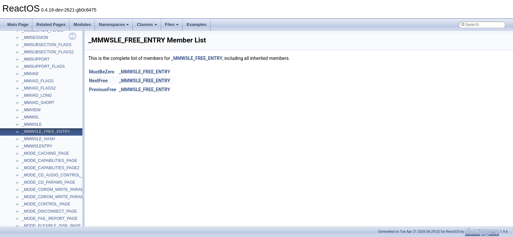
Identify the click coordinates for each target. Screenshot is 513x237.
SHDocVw (31, 79)
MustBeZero (101, 71)
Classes (147, 24)
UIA (25, 166)
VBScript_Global (36, 188)
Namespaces (114, 24)
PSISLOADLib (34, 43)
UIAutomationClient (39, 181)
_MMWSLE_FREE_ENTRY (196, 58)
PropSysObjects (36, 36)
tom (25, 145)
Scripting (29, 72)
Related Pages (51, 24)
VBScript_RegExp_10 (41, 195)
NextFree (98, 80)
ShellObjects (33, 94)
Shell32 (28, 87)
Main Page (17, 24)
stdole (27, 108)
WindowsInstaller (37, 224)
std (24, 101)
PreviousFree (102, 89)
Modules (82, 24)
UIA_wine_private (37, 173)
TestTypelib (32, 130)
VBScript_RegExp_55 (41, 202)
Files (172, 24)
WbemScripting (35, 217)
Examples (196, 24)
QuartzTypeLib (34, 58)
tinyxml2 (29, 137)
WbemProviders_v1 (39, 210)
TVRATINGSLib (35, 159)
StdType (29, 116)
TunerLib (29, 152)
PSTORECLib (34, 50)
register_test (32, 65)
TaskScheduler (35, 123)
